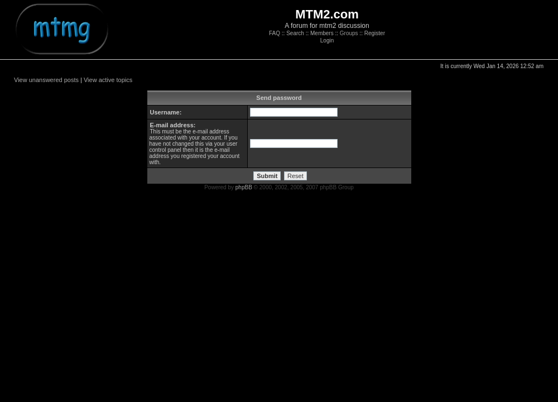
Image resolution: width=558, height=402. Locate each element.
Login (327, 40)
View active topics (108, 79)
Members (322, 33)
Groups (349, 33)
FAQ (274, 33)
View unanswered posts (46, 79)
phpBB (243, 187)
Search (295, 33)
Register (374, 33)
